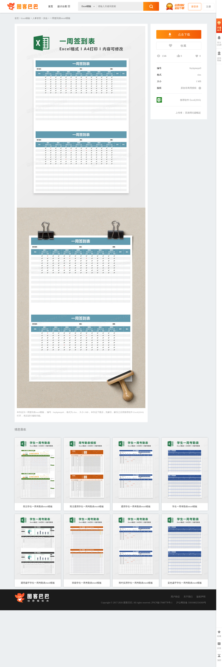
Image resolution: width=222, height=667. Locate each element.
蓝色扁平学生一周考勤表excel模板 (185, 583)
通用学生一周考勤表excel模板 (136, 506)
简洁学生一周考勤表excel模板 (38, 506)
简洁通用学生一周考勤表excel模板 (87, 506)
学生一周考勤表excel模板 (184, 506)
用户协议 (175, 596)
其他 (45, 18)
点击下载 (178, 34)
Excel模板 (25, 18)
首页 (50, 6)
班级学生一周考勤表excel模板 (87, 583)
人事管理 (36, 18)
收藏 (171, 46)
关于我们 (188, 596)
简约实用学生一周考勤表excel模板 (136, 583)
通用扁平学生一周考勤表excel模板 (38, 583)
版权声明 (200, 596)
